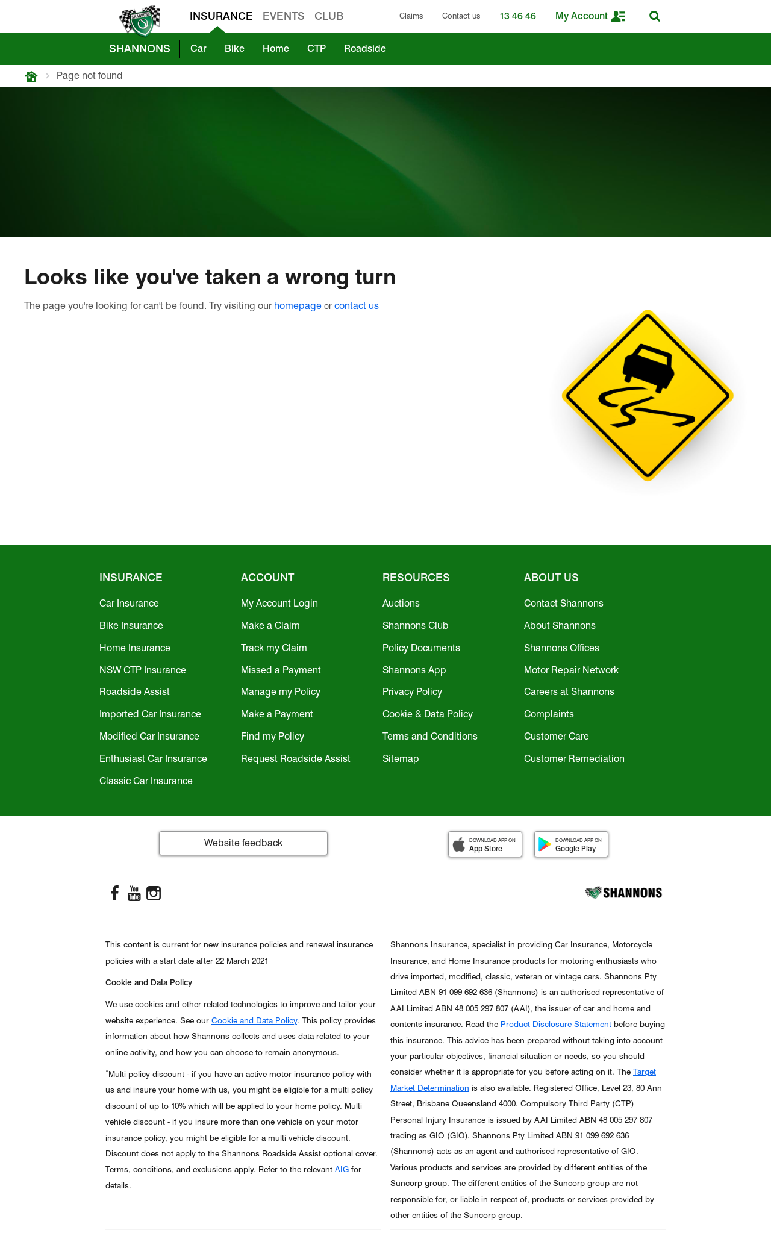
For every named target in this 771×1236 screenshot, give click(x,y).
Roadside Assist (134, 692)
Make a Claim (270, 625)
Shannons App (414, 670)
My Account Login (279, 603)
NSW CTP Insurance (142, 670)
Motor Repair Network (571, 670)
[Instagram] (153, 893)
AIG (342, 1169)
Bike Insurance (131, 625)
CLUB (328, 16)
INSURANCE (221, 16)
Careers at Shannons (569, 692)
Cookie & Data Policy (427, 714)
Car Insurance (129, 603)
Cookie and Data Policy (254, 1020)
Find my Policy (272, 736)
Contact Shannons (564, 603)
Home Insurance (134, 648)
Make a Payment (277, 714)
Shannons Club (415, 625)
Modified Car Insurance (149, 736)
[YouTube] (134, 893)
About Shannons (560, 625)
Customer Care (556, 736)
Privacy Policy (412, 692)
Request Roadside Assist (296, 758)
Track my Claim (274, 648)
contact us (356, 305)
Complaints (549, 714)
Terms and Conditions (430, 736)
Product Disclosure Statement (556, 1024)
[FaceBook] (115, 893)
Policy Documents (421, 648)
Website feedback (243, 843)
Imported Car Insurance (150, 714)
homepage (298, 305)
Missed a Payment (281, 670)
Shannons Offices (561, 648)
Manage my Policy (280, 692)
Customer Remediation (574, 758)
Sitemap (400, 758)
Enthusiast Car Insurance (153, 758)
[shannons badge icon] (136, 22)
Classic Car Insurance (146, 781)
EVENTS (284, 16)
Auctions (401, 603)
